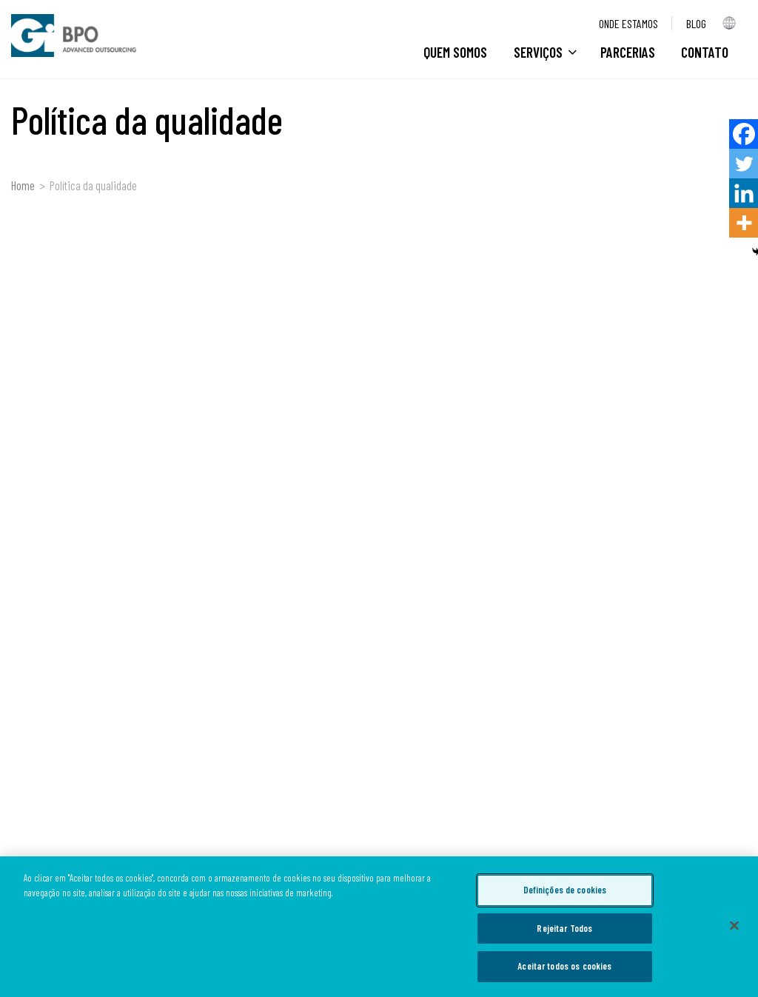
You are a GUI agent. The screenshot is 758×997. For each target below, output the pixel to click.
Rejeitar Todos (564, 928)
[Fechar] (734, 926)
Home (23, 185)
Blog (696, 23)
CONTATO (704, 52)
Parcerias (627, 52)
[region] (379, 926)
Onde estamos (628, 23)
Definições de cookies (565, 890)
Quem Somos (455, 52)
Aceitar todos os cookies (564, 966)
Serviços (545, 52)
